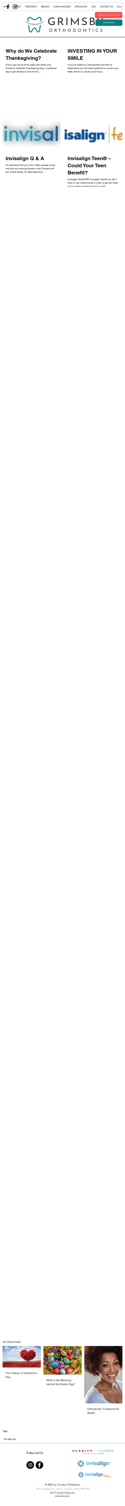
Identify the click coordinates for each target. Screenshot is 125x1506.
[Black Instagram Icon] (15, 7)
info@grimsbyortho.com (62, 1492)
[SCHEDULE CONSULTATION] (108, 15)
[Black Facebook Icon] (8, 7)
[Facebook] (39, 1465)
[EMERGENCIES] (108, 22)
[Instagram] (30, 1465)
